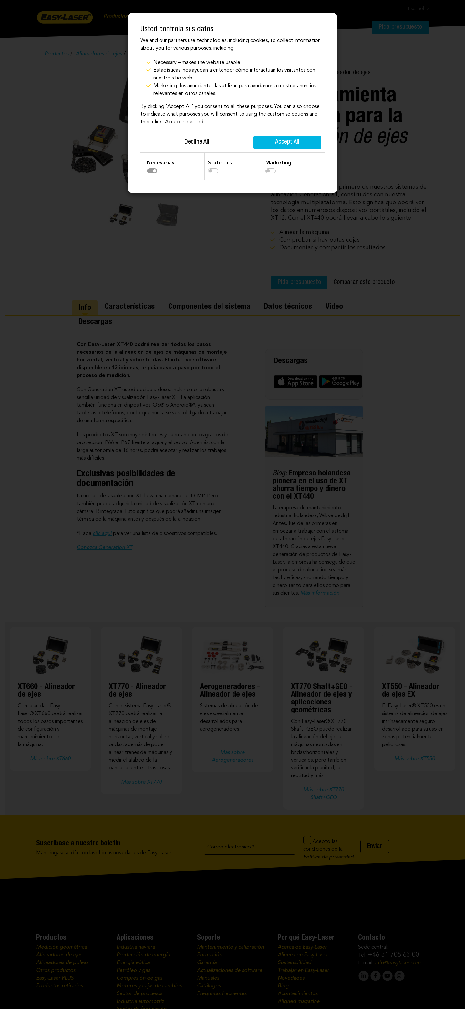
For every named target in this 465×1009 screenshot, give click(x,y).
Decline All (196, 142)
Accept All (287, 142)
